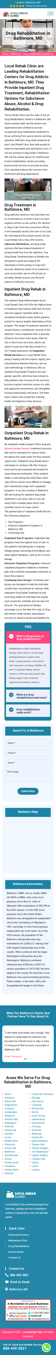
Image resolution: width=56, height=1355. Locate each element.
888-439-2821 (15, 1348)
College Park (38, 1158)
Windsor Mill (11, 1119)
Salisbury (9, 1097)
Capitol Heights (40, 1155)
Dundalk (9, 1133)
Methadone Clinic (16, 1240)
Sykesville (10, 1101)
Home (5, 53)
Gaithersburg (38, 1119)
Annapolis (10, 1115)
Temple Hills (38, 1144)
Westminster (11, 1155)
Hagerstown (11, 1104)
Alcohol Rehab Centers (17, 448)
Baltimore (16, 53)
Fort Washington (40, 1151)
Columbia (36, 1104)
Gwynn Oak (10, 1148)
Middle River (11, 1140)
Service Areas (14, 1251)
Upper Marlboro (40, 1140)
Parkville (9, 1126)
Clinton (35, 1162)
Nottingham (11, 1122)
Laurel (35, 1166)
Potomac (36, 1126)
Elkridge (36, 1097)
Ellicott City (37, 1108)
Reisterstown (12, 1162)
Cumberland (11, 1112)
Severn (8, 1158)
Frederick (9, 1108)
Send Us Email (19, 1282)
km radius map (28, 843)
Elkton (8, 1094)
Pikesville (10, 1144)
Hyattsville (37, 1137)
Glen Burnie (37, 1101)
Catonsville (10, 1130)
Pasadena (10, 1166)
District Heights (40, 1148)
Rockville (36, 1130)
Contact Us (13, 1257)
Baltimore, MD (33, 2)
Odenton (9, 1173)
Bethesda (37, 1133)
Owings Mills (11, 1169)
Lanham (36, 1169)
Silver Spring (38, 1115)
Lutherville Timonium (42, 1094)
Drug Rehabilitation (17, 1246)
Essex (8, 1137)
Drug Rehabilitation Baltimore (38, 53)
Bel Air (35, 1112)
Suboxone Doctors (17, 1234)
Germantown (38, 1122)
